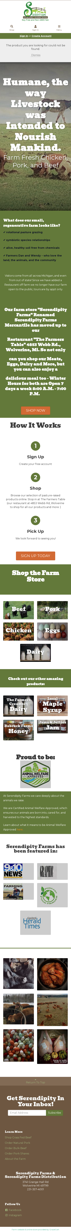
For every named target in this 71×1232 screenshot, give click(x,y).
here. (20, 829)
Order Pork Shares (17, 1153)
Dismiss (35, 55)
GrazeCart (54, 1229)
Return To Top (35, 1081)
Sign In (35, 28)
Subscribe (54, 1112)
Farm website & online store (24, 1229)
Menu (59, 28)
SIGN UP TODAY (35, 556)
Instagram (13, 1215)
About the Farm (15, 1158)
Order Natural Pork (17, 1142)
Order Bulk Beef (15, 1148)
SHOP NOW (35, 410)
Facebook (13, 1210)
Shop (12, 28)
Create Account (41, 35)
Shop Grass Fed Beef (18, 1137)
